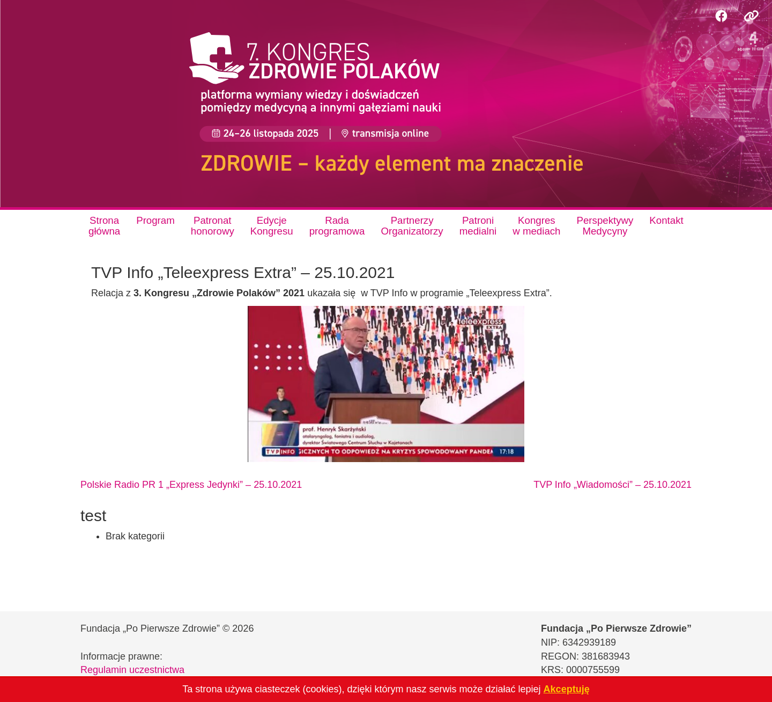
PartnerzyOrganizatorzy (412, 226)
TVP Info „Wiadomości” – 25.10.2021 (612, 484)
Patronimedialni (478, 226)
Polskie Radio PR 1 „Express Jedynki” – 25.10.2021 (191, 484)
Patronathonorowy (212, 226)
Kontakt (666, 220)
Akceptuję (567, 689)
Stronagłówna (104, 226)
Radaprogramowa (337, 226)
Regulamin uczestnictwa (132, 669)
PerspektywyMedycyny (605, 226)
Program (155, 220)
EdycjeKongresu (271, 226)
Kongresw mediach (536, 226)
